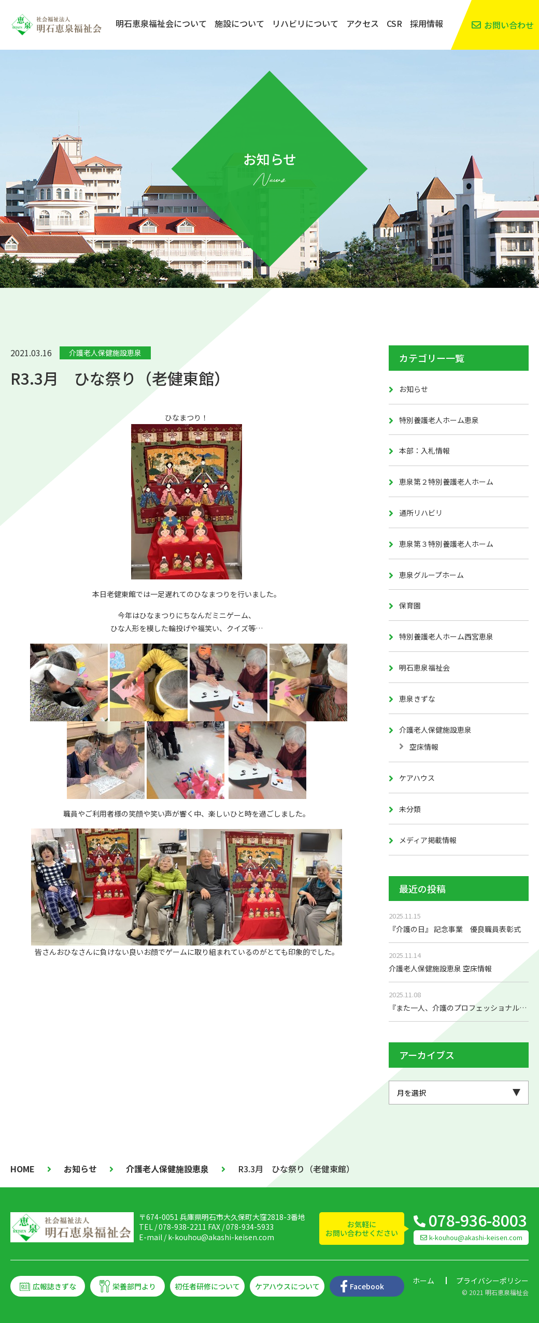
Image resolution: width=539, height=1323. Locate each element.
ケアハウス (417, 778)
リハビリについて (305, 23)
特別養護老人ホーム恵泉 (439, 420)
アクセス (362, 23)
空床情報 (423, 747)
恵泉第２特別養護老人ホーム (446, 481)
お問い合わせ (509, 25)
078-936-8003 (478, 1220)
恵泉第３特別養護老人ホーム (446, 544)
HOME (22, 1168)
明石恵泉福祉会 (424, 667)
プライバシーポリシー (492, 1280)
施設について (239, 23)
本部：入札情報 (424, 450)
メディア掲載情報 (428, 840)
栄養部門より (134, 1286)
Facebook (367, 1286)
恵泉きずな (417, 698)
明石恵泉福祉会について (161, 23)
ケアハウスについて (287, 1286)
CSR (394, 23)
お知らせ (413, 389)
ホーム (423, 1280)
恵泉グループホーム (431, 575)
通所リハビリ (421, 512)
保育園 (410, 605)
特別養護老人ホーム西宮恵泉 (446, 636)
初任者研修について (207, 1286)
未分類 (410, 809)
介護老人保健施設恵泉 (105, 352)
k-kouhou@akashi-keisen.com (221, 1237)
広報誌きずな (54, 1286)
